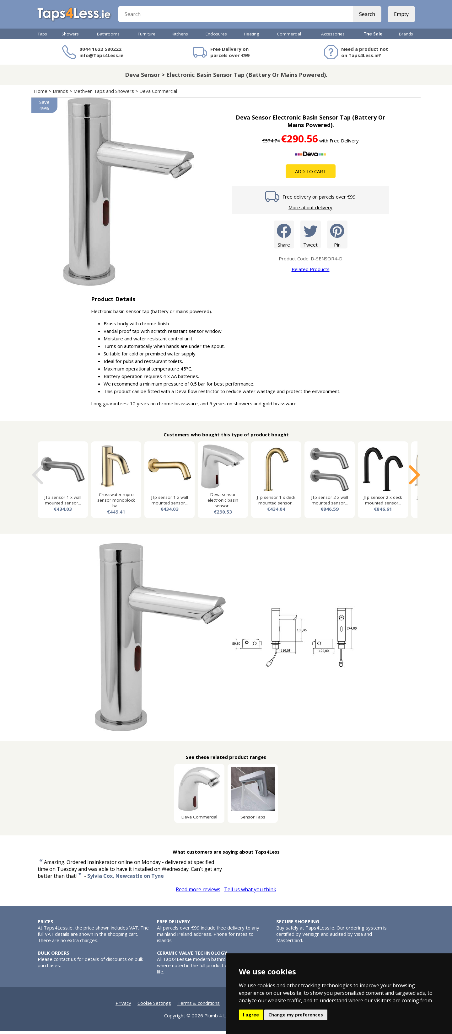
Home (40, 94)
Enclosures (216, 37)
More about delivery (310, 210)
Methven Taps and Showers (103, 94)
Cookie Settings (154, 1006)
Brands (406, 37)
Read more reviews (198, 892)
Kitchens (180, 37)
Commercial (289, 37)
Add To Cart (310, 174)
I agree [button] (251, 1015)
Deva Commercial (158, 94)
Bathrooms (108, 37)
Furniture (146, 37)
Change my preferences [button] (295, 1015)
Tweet (310, 237)
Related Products (311, 272)
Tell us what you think (250, 892)
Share (284, 237)
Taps (42, 37)
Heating (251, 37)
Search (366, 15)
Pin (337, 237)
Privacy (123, 1006)
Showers (70, 37)
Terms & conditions (198, 1006)
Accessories (333, 37)
